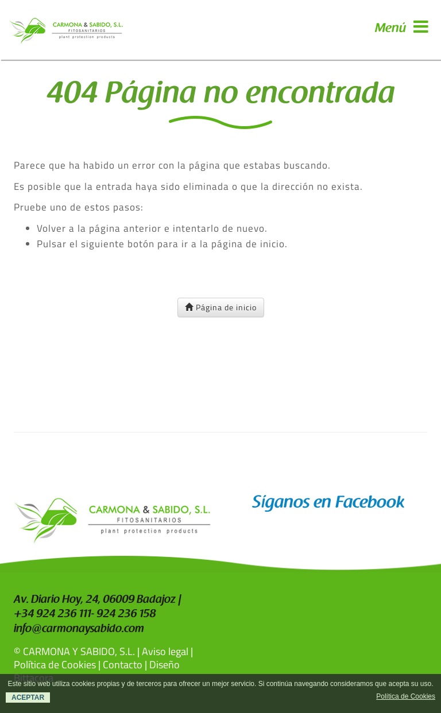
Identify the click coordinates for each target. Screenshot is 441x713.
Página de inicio (221, 307)
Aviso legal (165, 651)
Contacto (122, 664)
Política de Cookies (55, 664)
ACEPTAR (27, 697)
